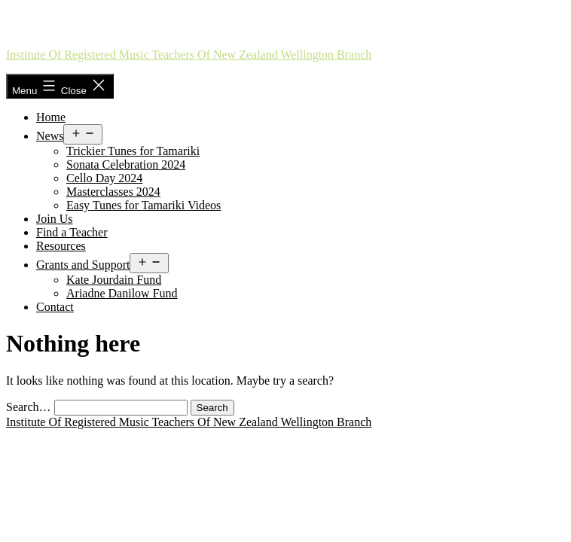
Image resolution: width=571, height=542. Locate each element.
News (49, 135)
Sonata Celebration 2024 (125, 164)
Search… (28, 406)
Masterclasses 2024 (113, 191)
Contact (55, 306)
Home (51, 117)
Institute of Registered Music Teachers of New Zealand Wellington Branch (188, 54)
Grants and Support (83, 264)
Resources (61, 245)
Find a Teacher (72, 232)
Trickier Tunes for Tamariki (133, 151)
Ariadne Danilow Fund (122, 293)
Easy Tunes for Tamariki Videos (143, 205)
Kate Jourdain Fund (113, 279)
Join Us (54, 218)
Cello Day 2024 (104, 178)
